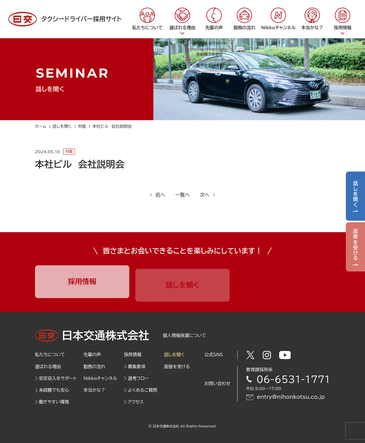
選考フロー (138, 378)
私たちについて (50, 354)
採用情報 (132, 354)
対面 (68, 151)
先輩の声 (92, 354)
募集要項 (136, 366)
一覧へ (182, 194)
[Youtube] (285, 355)
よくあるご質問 (142, 390)
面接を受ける (355, 245)
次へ (204, 194)
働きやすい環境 (54, 402)
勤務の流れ (94, 366)
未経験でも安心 (54, 390)
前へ (160, 194)
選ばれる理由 (48, 366)
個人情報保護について (184, 335)
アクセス (136, 402)
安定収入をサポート (58, 378)
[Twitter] (250, 355)
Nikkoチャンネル (100, 378)
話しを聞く (355, 194)
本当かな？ (94, 390)
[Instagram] (267, 355)
